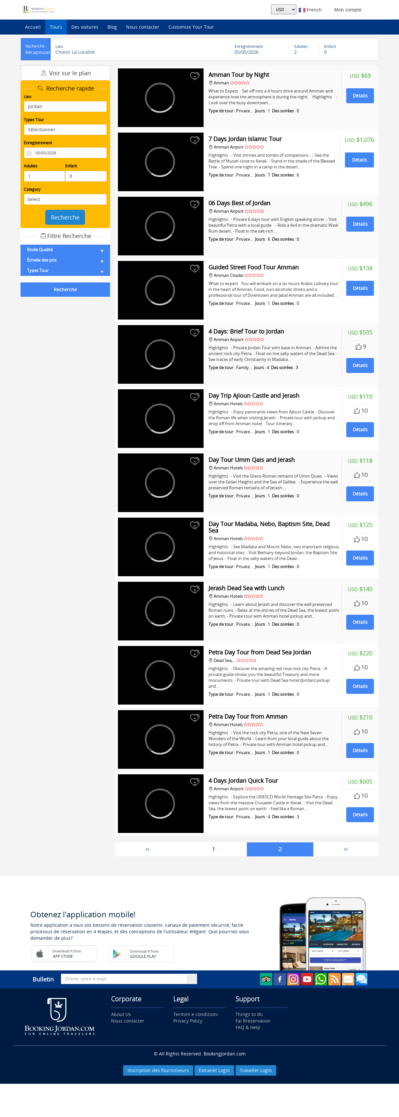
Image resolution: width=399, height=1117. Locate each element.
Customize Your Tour (191, 27)
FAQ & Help (247, 1027)
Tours (56, 27)
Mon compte (346, 10)
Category (32, 189)
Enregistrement (38, 143)
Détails (360, 96)
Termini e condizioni (195, 1014)
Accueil (33, 27)
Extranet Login (214, 1070)
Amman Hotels (225, 404)
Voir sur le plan (65, 73)
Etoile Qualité (65, 249)
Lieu (27, 96)
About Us (121, 1014)
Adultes (30, 166)
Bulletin (43, 979)
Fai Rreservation (253, 1021)
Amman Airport (225, 147)
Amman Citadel (225, 275)
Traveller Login (256, 1070)
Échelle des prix (65, 260)
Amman (219, 83)
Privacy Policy (187, 1021)
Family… (244, 367)
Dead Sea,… (221, 660)
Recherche (65, 217)
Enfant (71, 166)
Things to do (249, 1014)
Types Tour (34, 119)
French (310, 10)
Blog (112, 27)
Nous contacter (142, 27)
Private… (244, 111)
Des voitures (84, 27)
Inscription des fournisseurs (158, 1070)
